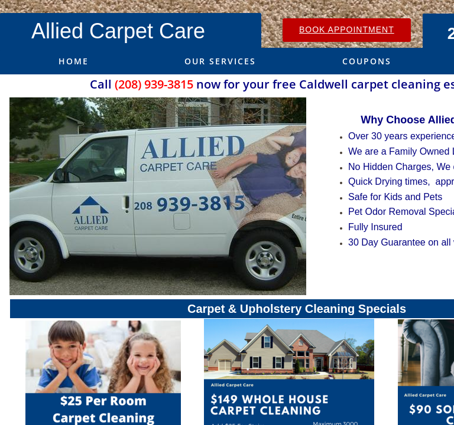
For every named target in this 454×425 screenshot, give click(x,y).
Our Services (220, 61)
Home (74, 61)
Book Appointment (346, 29)
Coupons (366, 61)
